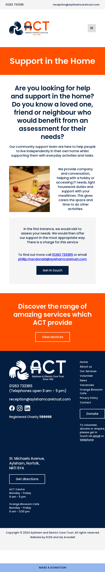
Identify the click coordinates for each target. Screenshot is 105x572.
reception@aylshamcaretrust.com (76, 4)
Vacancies (87, 385)
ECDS (49, 537)
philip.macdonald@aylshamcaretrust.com (52, 259)
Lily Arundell (67, 537)
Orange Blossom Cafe (91, 391)
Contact (85, 402)
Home (84, 362)
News (83, 380)
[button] (92, 28)
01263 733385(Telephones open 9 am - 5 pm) (38, 388)
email (96, 436)
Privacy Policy (89, 398)
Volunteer (86, 376)
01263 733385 (15, 4)
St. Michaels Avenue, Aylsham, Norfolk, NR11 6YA (27, 463)
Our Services (88, 371)
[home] (48, 28)
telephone (87, 440)
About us (86, 366)
